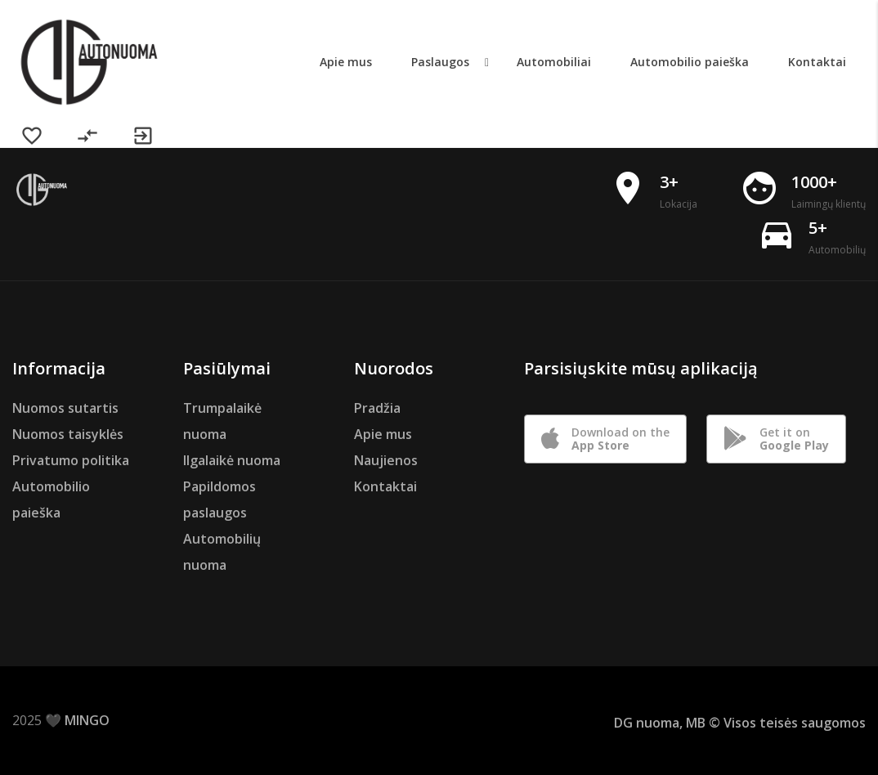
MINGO (87, 720)
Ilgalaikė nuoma (231, 460)
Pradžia (377, 408)
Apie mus (383, 434)
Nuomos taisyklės (67, 434)
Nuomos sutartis (65, 408)
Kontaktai (385, 486)
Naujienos (386, 460)
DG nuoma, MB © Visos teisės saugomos (740, 723)
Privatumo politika (70, 460)
